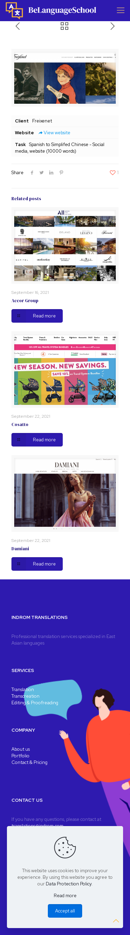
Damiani (20, 549)
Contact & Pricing (29, 762)
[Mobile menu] (121, 10)
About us (20, 749)
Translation (22, 689)
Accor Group (24, 301)
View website (53, 133)
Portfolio (20, 756)
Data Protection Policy (69, 884)
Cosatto (19, 424)
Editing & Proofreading (34, 703)
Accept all (65, 911)
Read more (65, 896)
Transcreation (25, 696)
